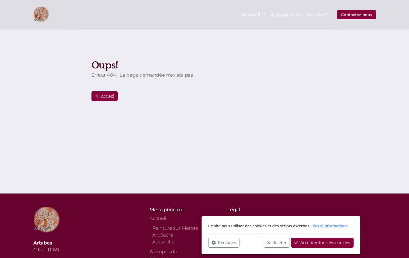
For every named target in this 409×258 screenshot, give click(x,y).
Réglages (147, 242)
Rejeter (200, 242)
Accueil (104, 96)
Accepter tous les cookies (246, 242)
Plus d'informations (253, 225)
